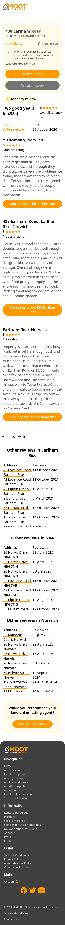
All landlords (12, 790)
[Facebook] (24, 890)
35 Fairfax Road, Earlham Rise (16, 510)
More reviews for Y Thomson (32, 203)
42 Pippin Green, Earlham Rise (16, 491)
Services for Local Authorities (22, 825)
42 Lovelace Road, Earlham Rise (17, 472)
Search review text (15, 798)
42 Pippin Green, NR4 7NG (16, 602)
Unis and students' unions (20, 829)
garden (31, 296)
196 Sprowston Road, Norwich (15, 684)
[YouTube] (41, 890)
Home (8, 766)
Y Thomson (48, 43)
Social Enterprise (14, 821)
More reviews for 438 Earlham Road (32, 309)
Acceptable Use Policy (17, 863)
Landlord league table (18, 794)
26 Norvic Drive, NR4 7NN (16, 554)
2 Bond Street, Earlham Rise (14, 500)
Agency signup (13, 778)
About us (9, 833)
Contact (9, 841)
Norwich (28, 36)
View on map (32, 74)
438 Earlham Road (21, 221)
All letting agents (14, 786)
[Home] (15, 7)
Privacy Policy (12, 859)
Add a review (12, 770)
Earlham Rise (13, 36)
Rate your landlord (32, 724)
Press (7, 837)
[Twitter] (33, 890)
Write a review (32, 85)
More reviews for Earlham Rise (32, 417)
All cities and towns (16, 782)
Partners (9, 817)
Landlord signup (14, 774)
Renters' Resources (16, 812)
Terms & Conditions (16, 855)
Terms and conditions (16, 913)
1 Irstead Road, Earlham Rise (15, 519)
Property (22, 63)
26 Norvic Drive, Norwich (16, 646)
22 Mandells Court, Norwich (15, 637)
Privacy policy (11, 919)
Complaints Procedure (18, 867)
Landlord (11, 63)
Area (32, 63)
